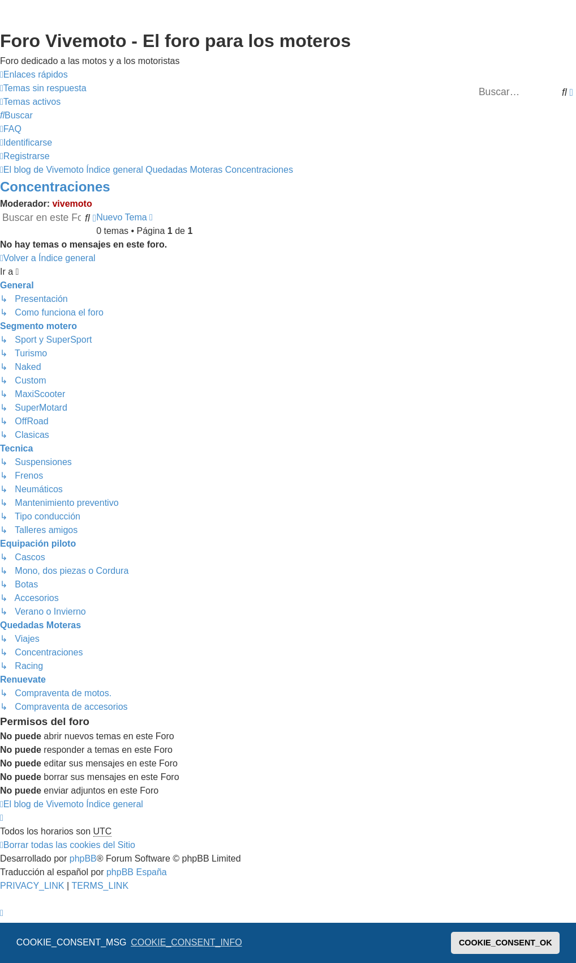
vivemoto (72, 203)
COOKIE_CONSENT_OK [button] (505, 942)
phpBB (83, 858)
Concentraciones (55, 186)
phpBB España (136, 872)
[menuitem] (43, 88)
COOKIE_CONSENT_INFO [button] (186, 942)
